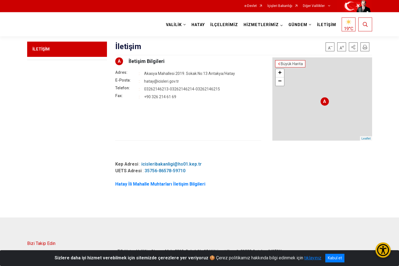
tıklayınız (312, 257)
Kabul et (335, 258)
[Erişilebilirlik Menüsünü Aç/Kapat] (383, 250)
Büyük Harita (292, 64)
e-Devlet (250, 6)
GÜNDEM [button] (297, 24)
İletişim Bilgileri (147, 61)
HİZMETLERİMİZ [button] (261, 24)
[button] (353, 46)
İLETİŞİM (326, 24)
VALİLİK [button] (174, 24)
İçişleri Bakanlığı (279, 6)
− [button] (280, 81)
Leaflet (365, 138)
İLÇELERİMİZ (224, 24)
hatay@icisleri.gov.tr (161, 81)
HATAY (198, 24)
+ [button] (280, 73)
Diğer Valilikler (314, 6)
